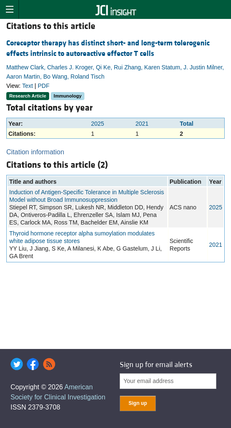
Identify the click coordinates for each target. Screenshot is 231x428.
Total (186, 123)
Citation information (35, 152)
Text (27, 85)
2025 (97, 123)
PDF (44, 85)
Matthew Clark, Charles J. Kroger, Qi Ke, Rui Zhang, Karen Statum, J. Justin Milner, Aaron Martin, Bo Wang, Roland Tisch (115, 72)
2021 (141, 123)
